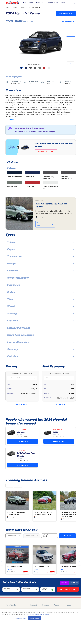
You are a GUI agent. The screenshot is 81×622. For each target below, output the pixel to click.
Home (7, 7)
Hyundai (14, 7)
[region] (40, 615)
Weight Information (40, 277)
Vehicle (40, 242)
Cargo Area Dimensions (40, 334)
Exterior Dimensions (40, 327)
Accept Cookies (35, 618)
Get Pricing (65, 13)
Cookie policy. (44, 614)
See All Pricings (22, 405)
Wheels (40, 306)
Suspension (40, 284)
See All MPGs (59, 405)
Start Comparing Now (46, 151)
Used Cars (74, 583)
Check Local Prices (67, 589)
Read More (9, 119)
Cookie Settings (20, 618)
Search (67, 536)
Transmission (40, 256)
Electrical (40, 270)
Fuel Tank (40, 320)
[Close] (78, 612)
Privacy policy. (34, 614)
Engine (40, 249)
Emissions (40, 356)
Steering (40, 313)
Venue (23, 7)
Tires (40, 299)
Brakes (40, 292)
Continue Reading (45, 224)
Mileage (40, 263)
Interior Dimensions (40, 342)
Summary (40, 349)
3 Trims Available (69, 21)
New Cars (64, 583)
